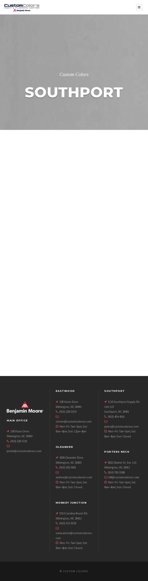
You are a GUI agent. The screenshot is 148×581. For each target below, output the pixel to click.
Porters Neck (117, 451)
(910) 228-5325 (18, 441)
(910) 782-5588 (116, 472)
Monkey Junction (71, 502)
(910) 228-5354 (67, 411)
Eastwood (65, 390)
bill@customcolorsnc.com (123, 477)
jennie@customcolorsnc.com (24, 451)
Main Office (17, 420)
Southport (114, 390)
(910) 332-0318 (67, 523)
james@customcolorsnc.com (121, 426)
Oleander (64, 446)
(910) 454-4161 (116, 416)
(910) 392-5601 (67, 467)
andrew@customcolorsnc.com (74, 477)
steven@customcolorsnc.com (74, 421)
